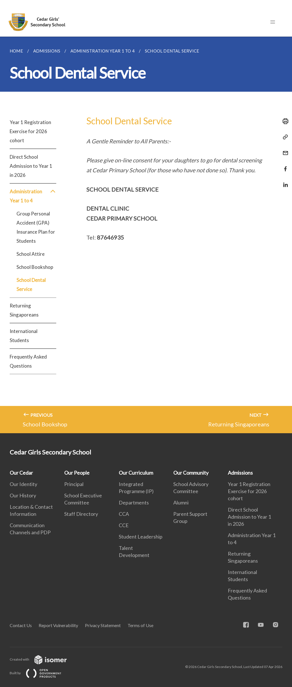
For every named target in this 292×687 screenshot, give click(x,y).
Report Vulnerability (58, 625)
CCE (124, 525)
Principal (74, 484)
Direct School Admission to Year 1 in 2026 (31, 166)
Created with (43, 659)
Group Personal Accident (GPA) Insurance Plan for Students (35, 227)
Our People (76, 473)
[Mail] (283, 149)
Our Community (190, 473)
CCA (124, 514)
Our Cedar (21, 473)
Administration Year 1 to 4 (33, 196)
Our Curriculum (136, 473)
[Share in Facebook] (283, 165)
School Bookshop (34, 267)
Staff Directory (81, 514)
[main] (146, 235)
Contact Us (21, 625)
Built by (40, 673)
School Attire (30, 254)
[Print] (283, 121)
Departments (134, 502)
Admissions (240, 473)
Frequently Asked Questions (28, 361)
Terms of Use (140, 625)
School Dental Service (31, 284)
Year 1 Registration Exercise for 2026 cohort (30, 131)
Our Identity (23, 484)
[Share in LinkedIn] (283, 181)
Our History (23, 495)
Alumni (181, 502)
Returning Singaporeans (24, 310)
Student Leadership (140, 536)
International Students (23, 335)
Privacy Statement (103, 625)
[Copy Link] (283, 137)
